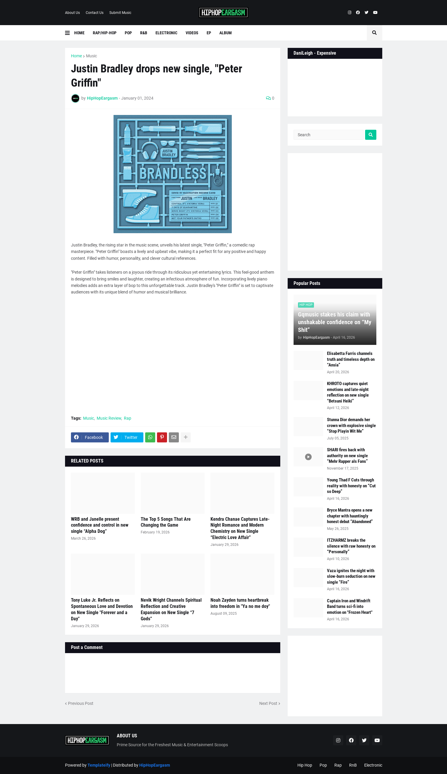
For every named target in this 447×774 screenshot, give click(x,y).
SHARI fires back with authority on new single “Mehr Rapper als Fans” (347, 455)
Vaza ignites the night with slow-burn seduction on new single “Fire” (351, 576)
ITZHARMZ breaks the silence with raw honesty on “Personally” (351, 546)
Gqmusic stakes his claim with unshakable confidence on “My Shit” (334, 322)
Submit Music (120, 13)
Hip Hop (304, 765)
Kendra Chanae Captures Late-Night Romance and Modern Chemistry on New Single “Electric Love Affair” (240, 528)
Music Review (109, 418)
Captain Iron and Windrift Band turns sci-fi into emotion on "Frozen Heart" (349, 606)
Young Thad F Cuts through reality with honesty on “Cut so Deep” (351, 485)
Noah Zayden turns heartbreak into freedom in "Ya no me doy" (240, 603)
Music (91, 56)
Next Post (268, 703)
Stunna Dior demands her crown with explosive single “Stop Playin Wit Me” (351, 425)
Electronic (373, 765)
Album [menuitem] (225, 32)
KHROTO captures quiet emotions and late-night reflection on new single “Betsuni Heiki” (348, 392)
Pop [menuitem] (128, 32)
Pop (323, 765)
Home (76, 56)
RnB (353, 765)
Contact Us (94, 13)
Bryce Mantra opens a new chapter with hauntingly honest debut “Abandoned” (350, 515)
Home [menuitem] (79, 32)
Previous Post (80, 703)
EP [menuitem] (209, 32)
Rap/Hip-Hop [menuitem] (104, 32)
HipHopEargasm (154, 765)
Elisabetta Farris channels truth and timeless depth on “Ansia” (351, 359)
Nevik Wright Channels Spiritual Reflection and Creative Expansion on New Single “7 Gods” (171, 609)
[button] (69, 32)
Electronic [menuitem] (166, 32)
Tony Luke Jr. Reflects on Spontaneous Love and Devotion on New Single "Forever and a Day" (102, 609)
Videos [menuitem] (192, 32)
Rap (127, 418)
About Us (72, 13)
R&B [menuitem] (143, 32)
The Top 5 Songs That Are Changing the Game (166, 522)
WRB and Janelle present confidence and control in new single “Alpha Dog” (99, 525)
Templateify (99, 765)
